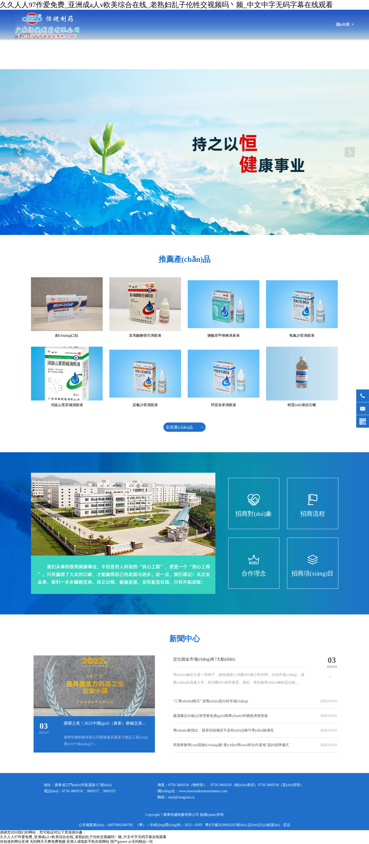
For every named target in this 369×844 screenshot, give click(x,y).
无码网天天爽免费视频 (48, 841)
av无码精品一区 (140, 841)
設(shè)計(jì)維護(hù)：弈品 (269, 825)
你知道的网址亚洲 (14, 841)
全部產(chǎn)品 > (185, 427)
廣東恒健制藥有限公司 (47, 24)
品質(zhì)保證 (297, 54)
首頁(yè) (112, 54)
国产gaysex (119, 841)
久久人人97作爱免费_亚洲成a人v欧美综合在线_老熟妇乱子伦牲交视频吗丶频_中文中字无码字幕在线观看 (166, 5)
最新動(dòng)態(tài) (184, 54)
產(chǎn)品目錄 (225, 54)
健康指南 (355, 54)
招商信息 (328, 54)
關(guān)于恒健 (144, 54)
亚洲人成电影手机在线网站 (87, 841)
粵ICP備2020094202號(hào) (226, 825)
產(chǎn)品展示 (262, 54)
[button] (350, 152)
